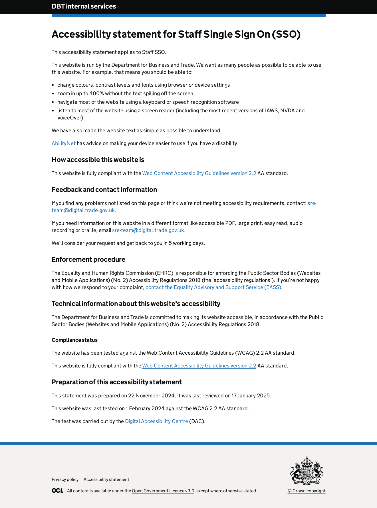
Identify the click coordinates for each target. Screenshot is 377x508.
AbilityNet (64, 143)
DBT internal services (84, 6)
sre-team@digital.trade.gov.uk (148, 230)
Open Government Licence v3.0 (163, 490)
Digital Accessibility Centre (156, 421)
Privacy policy (65, 479)
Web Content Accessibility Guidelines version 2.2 (199, 173)
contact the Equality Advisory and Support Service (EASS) (213, 287)
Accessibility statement (106, 479)
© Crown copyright (307, 490)
